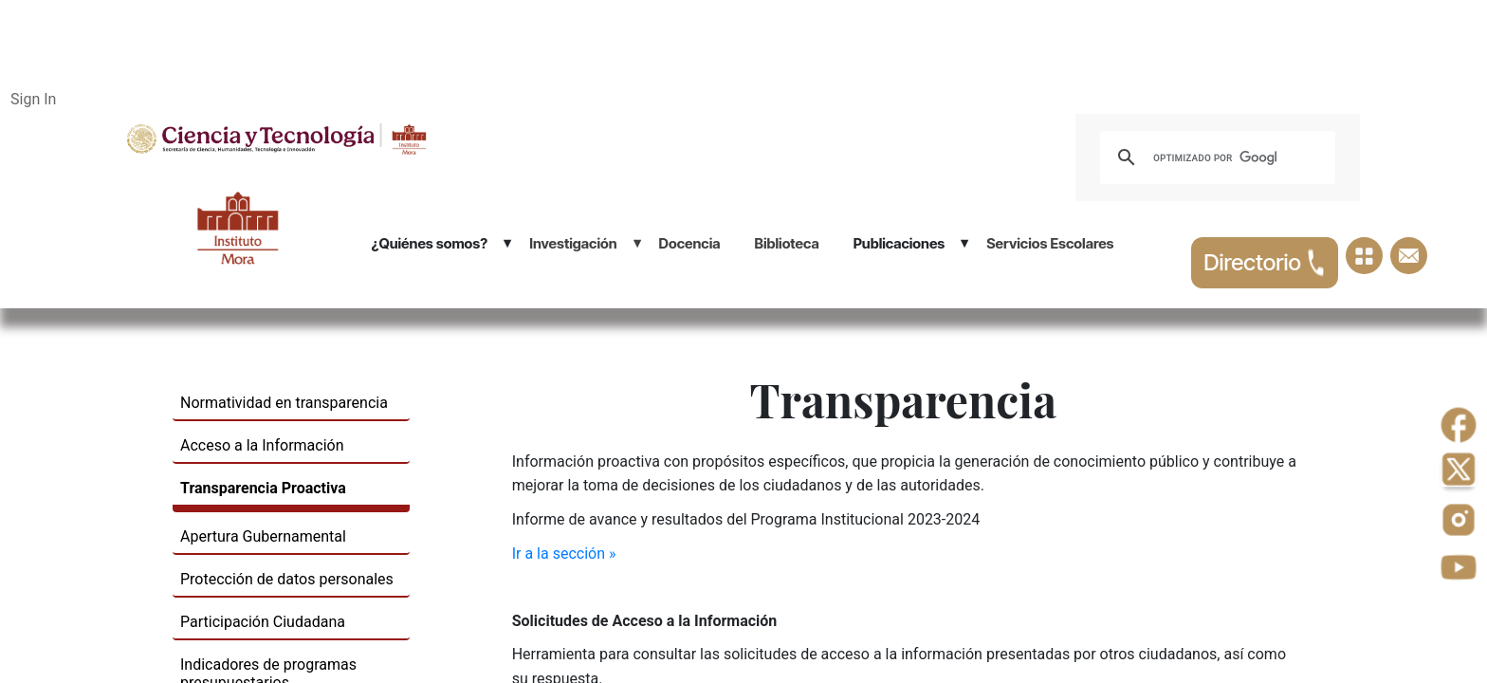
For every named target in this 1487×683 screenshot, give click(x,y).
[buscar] (1214, 157)
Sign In (33, 99)
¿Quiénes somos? (429, 243)
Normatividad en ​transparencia (284, 403)
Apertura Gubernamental (263, 536)
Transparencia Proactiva (263, 488)
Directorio (1264, 263)
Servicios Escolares (1049, 243)
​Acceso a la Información (262, 445)
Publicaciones (899, 243)
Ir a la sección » (564, 554)
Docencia (690, 243)
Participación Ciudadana (262, 622)
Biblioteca (786, 243)
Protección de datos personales (287, 579)
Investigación (572, 243)
